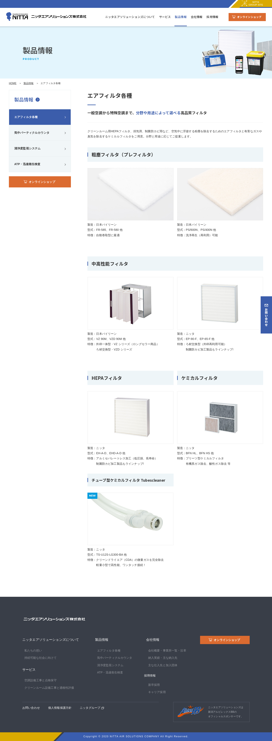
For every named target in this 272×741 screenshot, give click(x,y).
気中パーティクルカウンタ (31, 132)
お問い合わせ (31, 707)
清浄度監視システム (27, 148)
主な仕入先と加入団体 (163, 665)
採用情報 (212, 17)
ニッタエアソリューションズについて (130, 17)
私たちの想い (33, 650)
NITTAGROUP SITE (252, 4)
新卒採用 (154, 684)
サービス (165, 17)
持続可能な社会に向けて (40, 657)
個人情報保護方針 (60, 707)
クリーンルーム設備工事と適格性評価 (49, 687)
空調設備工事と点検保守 (40, 680)
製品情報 (181, 17)
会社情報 (197, 17)
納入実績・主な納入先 (163, 657)
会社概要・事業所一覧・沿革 (167, 650)
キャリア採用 (157, 692)
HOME (13, 83)
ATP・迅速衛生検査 (27, 164)
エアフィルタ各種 (26, 117)
